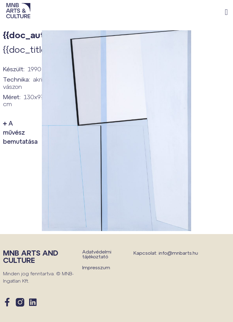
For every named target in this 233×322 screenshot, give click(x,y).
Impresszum (96, 267)
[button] (226, 12)
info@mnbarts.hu (178, 253)
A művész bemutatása (19, 132)
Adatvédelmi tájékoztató (96, 254)
